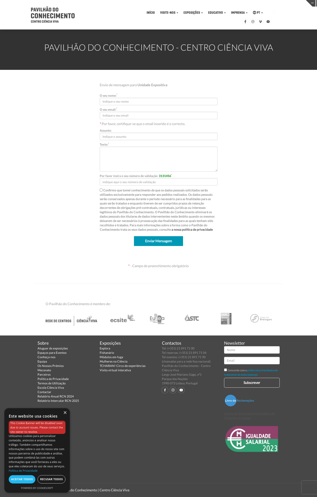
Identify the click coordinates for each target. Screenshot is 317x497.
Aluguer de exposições (53, 348)
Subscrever (251, 382)
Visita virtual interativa (115, 370)
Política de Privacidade (53, 379)
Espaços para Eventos (52, 352)
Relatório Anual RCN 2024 (56, 396)
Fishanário (107, 352)
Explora (105, 348)
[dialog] (37, 450)
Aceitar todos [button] (22, 479)
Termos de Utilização (52, 383)
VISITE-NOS (169, 12)
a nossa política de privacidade (192, 229)
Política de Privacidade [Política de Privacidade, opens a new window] (23, 471)
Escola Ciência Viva (51, 387)
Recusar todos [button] (51, 479)
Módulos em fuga (111, 357)
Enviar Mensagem (158, 241)
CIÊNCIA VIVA (226, 3)
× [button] (65, 412)
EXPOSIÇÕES (193, 12)
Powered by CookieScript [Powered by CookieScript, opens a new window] (37, 488)
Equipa (42, 361)
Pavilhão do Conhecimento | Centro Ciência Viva (93, 490)
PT (258, 12)
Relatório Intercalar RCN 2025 (58, 400)
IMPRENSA (239, 12)
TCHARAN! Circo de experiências (123, 366)
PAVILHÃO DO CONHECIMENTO (158, 3)
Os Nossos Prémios (51, 366)
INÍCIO (151, 12)
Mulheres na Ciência (113, 361)
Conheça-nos (46, 357)
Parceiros (44, 374)
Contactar (44, 392)
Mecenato (44, 370)
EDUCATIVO (217, 12)
